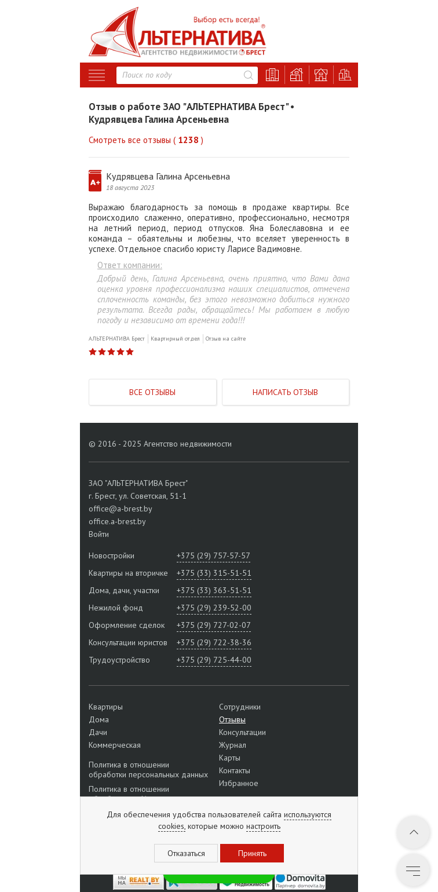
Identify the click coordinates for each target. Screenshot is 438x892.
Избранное (238, 783)
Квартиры (106, 706)
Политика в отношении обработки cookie (129, 794)
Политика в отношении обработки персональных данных (148, 770)
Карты (229, 757)
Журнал (232, 745)
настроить (263, 826)
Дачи (98, 732)
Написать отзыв (285, 392)
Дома (99, 719)
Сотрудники (240, 706)
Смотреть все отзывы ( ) (146, 139)
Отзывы (232, 719)
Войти (99, 534)
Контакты (234, 770)
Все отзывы (152, 392)
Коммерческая (115, 745)
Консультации (242, 732)
